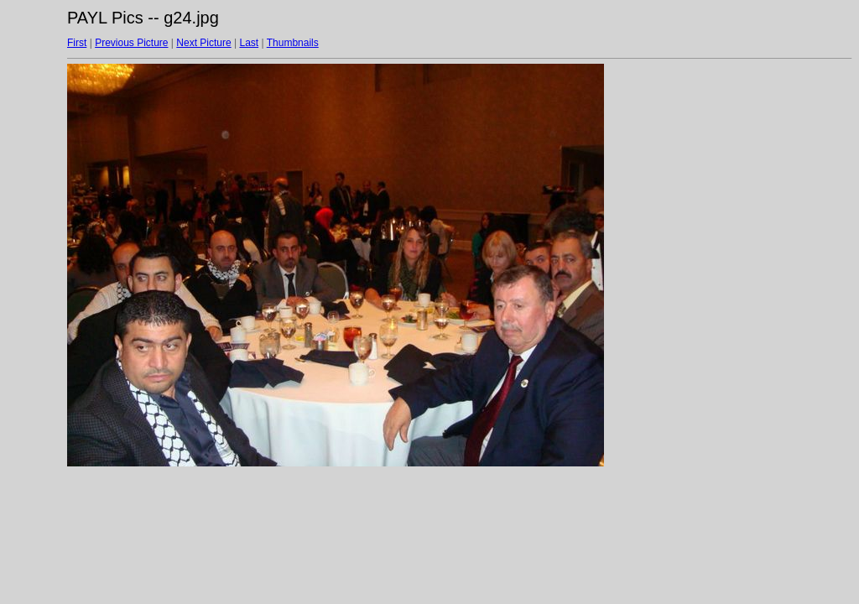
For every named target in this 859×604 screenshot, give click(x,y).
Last (248, 43)
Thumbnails (293, 43)
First (76, 43)
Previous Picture (131, 43)
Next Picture (203, 43)
